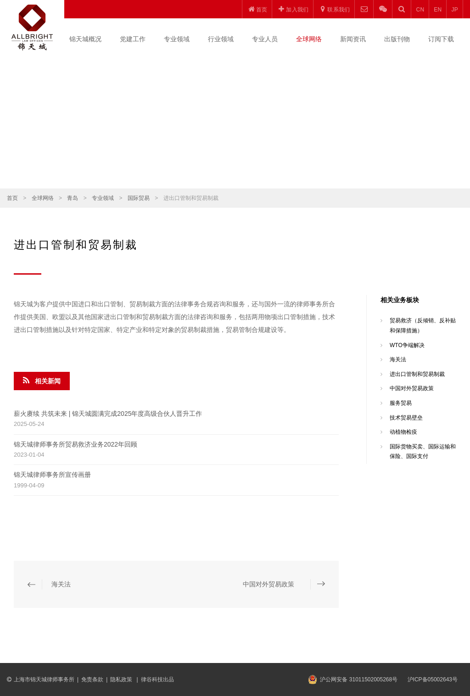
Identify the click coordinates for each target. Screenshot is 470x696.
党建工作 (132, 39)
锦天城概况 (85, 39)
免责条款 (92, 679)
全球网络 (309, 39)
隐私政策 (122, 679)
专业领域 (177, 39)
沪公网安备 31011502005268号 (358, 679)
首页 (12, 198)
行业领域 (221, 39)
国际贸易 (139, 198)
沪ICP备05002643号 (433, 679)
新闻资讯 (353, 39)
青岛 (72, 198)
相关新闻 (42, 380)
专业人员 (265, 39)
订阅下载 (441, 39)
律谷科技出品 (157, 679)
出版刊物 (397, 39)
